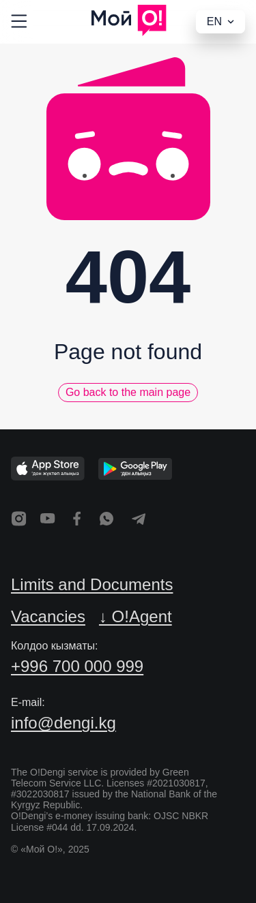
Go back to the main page (128, 392)
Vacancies (48, 616)
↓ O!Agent (135, 616)
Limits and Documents (92, 584)
